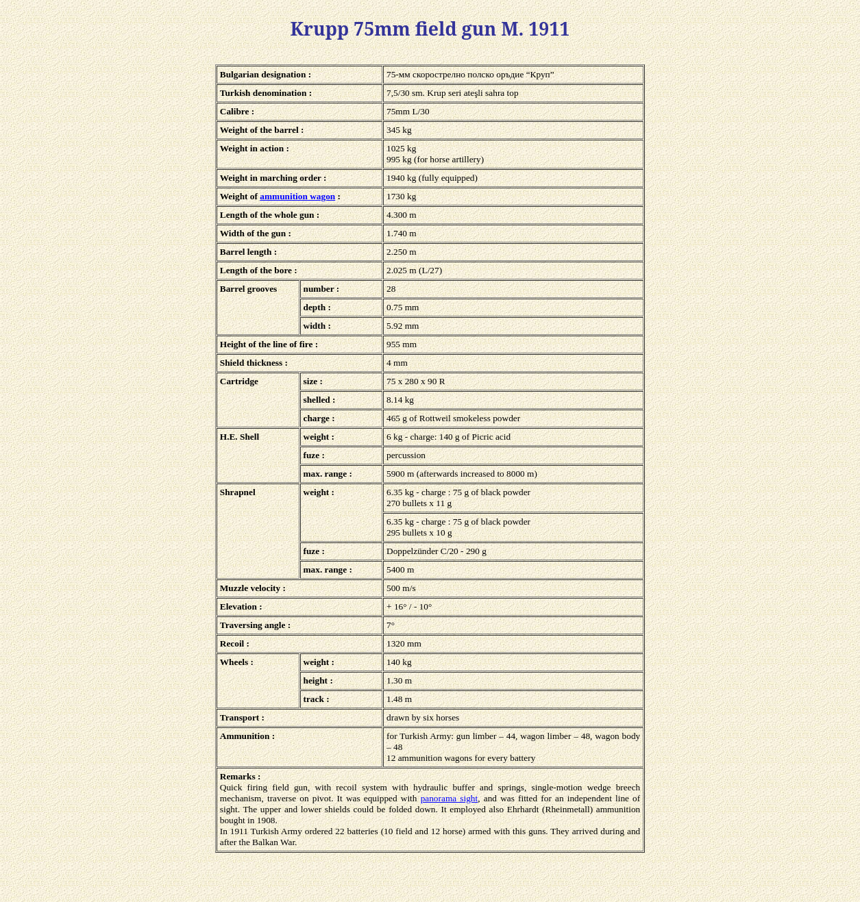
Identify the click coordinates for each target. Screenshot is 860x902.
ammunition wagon (297, 196)
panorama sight (449, 798)
